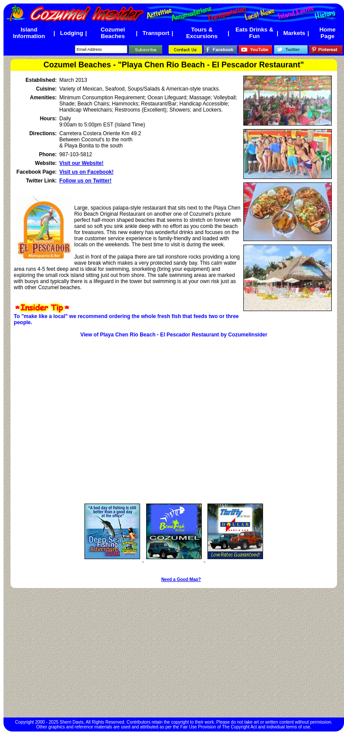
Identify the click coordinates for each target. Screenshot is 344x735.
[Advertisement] (174, 653)
